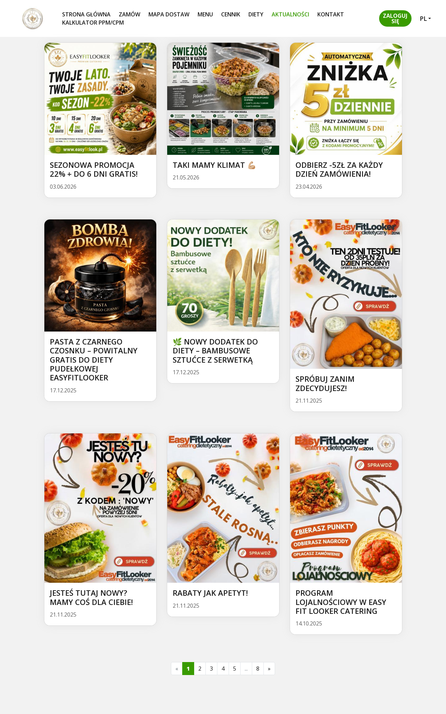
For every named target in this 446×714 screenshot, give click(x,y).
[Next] (269, 668)
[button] (395, 18)
